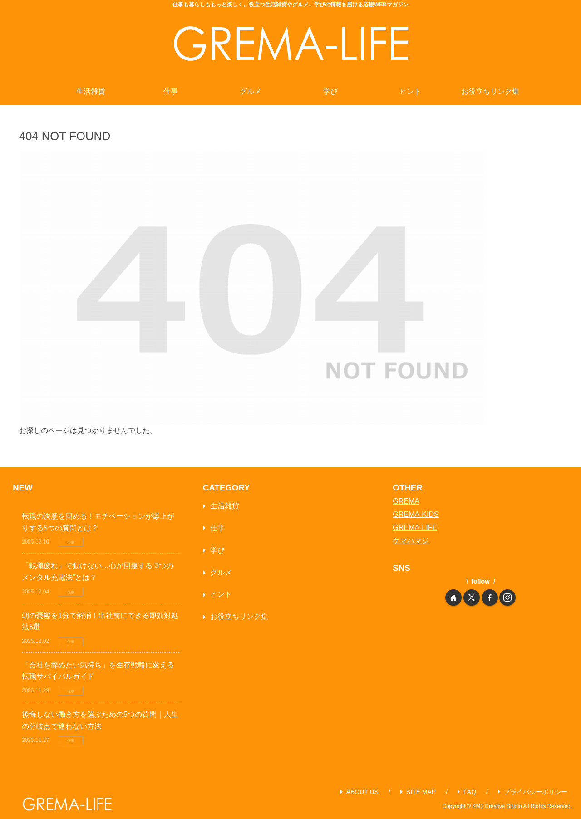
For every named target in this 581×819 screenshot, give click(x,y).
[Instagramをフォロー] (507, 597)
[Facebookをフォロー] (490, 597)
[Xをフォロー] (471, 597)
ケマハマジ (411, 540)
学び (217, 550)
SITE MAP (418, 791)
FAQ (467, 791)
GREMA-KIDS (415, 514)
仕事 (217, 528)
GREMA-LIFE (415, 527)
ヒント (221, 594)
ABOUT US (359, 791)
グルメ (221, 572)
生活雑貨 (224, 506)
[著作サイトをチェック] (453, 597)
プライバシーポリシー (532, 791)
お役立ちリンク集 (239, 616)
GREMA (406, 501)
